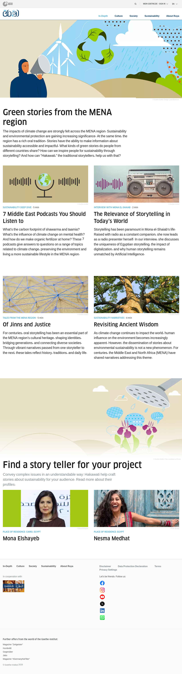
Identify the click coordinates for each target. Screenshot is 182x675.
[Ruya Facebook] (139, 584)
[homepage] (8, 4)
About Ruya (172, 16)
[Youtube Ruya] (139, 598)
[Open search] (135, 4)
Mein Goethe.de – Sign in (155, 4)
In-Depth (103, 16)
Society (133, 16)
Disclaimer (105, 567)
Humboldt (7, 649)
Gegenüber (8, 653)
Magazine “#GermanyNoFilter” (16, 660)
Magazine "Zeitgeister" (13, 645)
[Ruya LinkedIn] (139, 612)
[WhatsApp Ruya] (139, 619)
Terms (158, 567)
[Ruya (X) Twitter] (139, 605)
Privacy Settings (108, 570)
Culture (119, 16)
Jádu (5, 656)
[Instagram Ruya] (139, 591)
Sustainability (152, 16)
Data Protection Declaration (133, 567)
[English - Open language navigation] (175, 4)
